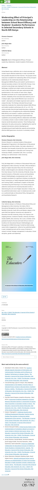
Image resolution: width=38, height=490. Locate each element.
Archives (9, 5)
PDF (5, 296)
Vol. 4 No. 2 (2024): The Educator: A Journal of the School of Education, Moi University (19, 8)
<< (2, 474)
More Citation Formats (8, 357)
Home (3, 5)
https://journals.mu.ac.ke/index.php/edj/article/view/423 (16, 353)
